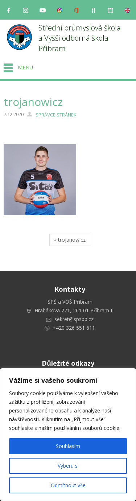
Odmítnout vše (68, 485)
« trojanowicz (70, 239)
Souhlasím (68, 446)
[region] (68, 434)
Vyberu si (68, 465)
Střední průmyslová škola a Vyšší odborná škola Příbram (80, 38)
